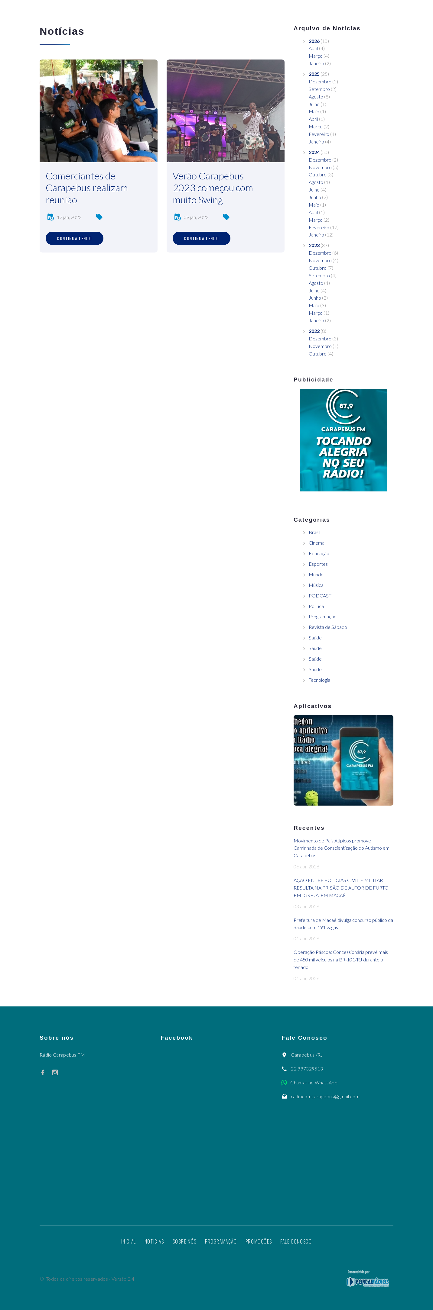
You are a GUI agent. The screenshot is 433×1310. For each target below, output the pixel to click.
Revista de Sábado (328, 627)
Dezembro (320, 81)
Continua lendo (74, 238)
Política (316, 606)
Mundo (316, 574)
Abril (313, 48)
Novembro (320, 167)
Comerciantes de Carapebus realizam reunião (87, 187)
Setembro (319, 89)
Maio (314, 111)
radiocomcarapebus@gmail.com (325, 1096)
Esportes (318, 564)
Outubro (318, 174)
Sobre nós (185, 1241)
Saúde (315, 637)
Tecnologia (319, 680)
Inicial (128, 1241)
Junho (315, 197)
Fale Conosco (296, 1241)
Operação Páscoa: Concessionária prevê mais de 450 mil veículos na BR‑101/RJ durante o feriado (341, 959)
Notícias (154, 1241)
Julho (314, 104)
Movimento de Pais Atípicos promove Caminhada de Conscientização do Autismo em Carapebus (341, 848)
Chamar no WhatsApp (313, 1082)
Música (316, 585)
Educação (319, 553)
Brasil (314, 532)
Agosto (316, 96)
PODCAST (320, 595)
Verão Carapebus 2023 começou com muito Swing (213, 187)
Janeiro (316, 63)
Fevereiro (319, 134)
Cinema (316, 543)
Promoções (259, 1241)
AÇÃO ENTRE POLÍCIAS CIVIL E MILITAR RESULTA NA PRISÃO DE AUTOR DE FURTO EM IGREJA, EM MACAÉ (341, 887)
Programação (323, 616)
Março (316, 56)
